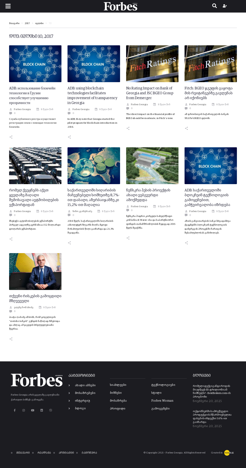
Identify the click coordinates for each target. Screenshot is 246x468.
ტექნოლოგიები (163, 384)
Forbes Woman (162, 400)
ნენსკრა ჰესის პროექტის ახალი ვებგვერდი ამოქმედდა (148, 195)
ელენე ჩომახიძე (21, 307)
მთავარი (14, 23)
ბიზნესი (116, 392)
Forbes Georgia (20, 109)
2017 (27, 23)
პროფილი (118, 408)
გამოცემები (160, 408)
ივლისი (39, 23)
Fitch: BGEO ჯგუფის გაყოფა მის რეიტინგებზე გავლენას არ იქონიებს (209, 93)
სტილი (156, 392)
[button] (8, 6)
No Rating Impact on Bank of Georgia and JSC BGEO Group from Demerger (149, 93)
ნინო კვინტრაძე (80, 211)
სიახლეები (118, 384)
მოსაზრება (118, 400)
